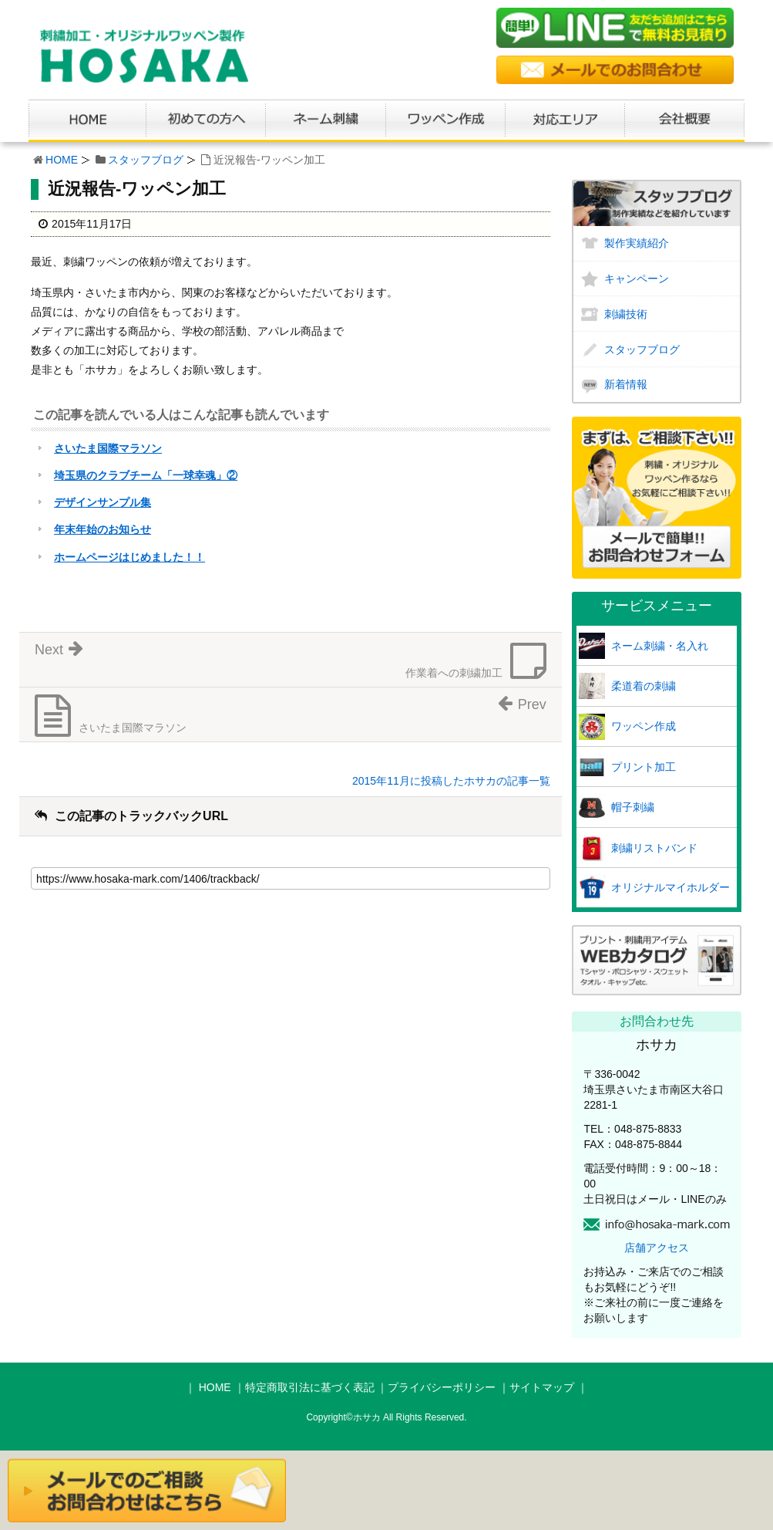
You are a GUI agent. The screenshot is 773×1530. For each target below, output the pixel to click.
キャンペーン (636, 278)
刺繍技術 (625, 314)
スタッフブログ (145, 160)
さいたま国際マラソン (108, 448)
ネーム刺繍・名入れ (659, 646)
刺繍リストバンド (654, 848)
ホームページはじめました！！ (129, 557)
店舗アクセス (656, 1247)
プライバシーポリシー (442, 1387)
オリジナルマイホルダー (670, 887)
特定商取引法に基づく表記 (310, 1387)
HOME (61, 160)
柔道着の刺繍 (643, 686)
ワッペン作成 (643, 726)
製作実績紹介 (636, 243)
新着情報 (625, 384)
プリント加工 (643, 767)
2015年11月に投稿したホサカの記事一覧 (451, 781)
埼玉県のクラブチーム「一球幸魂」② (145, 475)
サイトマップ (541, 1387)
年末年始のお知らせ (102, 529)
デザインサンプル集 (102, 502)
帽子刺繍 (632, 807)
